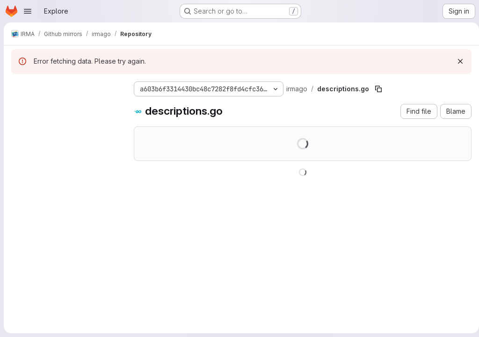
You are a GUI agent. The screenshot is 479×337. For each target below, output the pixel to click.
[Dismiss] (456, 61)
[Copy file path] (378, 88)
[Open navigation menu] (27, 11)
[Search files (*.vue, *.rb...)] (65, 105)
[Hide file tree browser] (18, 87)
